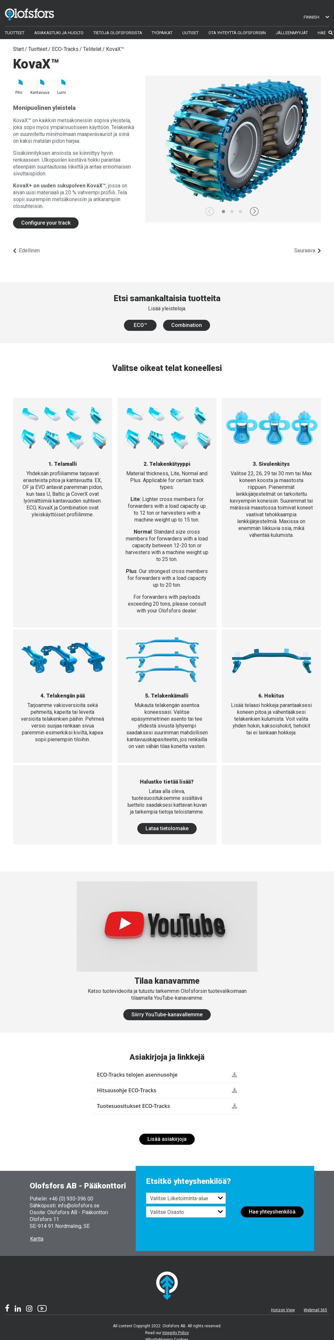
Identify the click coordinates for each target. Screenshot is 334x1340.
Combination (186, 325)
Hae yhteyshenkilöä (272, 1212)
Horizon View (283, 1310)
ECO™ (140, 325)
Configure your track (45, 223)
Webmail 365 (315, 1310)
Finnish (316, 17)
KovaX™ (115, 49)
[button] (254, 211)
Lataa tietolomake (167, 828)
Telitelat (92, 49)
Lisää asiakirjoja (167, 1139)
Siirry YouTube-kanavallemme (167, 1014)
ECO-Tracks (65, 49)
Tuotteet (37, 49)
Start (18, 49)
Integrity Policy (175, 1333)
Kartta (36, 1239)
